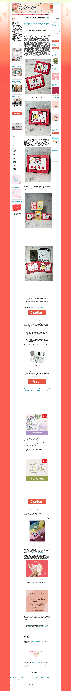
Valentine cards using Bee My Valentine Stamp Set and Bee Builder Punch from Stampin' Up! (36, 24)
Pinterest (39, 626)
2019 (13, 158)
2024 (13, 151)
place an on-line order (36, 621)
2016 (13, 162)
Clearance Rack (32, 627)
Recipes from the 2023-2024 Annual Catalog (36, 552)
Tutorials (33, 14)
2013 (13, 166)
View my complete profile (15, 42)
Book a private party (39, 14)
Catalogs (23, 14)
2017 (13, 161)
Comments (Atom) (39, 672)
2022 (13, 154)
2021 (13, 155)
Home (13, 14)
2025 (13, 150)
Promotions (28, 14)
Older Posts (47, 669)
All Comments (55, 33)
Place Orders (18, 14)
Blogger (37, 688)
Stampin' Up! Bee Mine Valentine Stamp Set (35, 665)
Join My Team (46, 14)
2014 (13, 165)
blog (45, 625)
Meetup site (29, 626)
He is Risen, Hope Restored (16, 143)
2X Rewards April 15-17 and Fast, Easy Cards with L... (16, 140)
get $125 (39, 622)
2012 (13, 168)
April (14, 137)
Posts (54, 31)
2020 (13, 157)
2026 (13, 136)
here (33, 232)
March (14, 145)
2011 (13, 169)
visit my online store (40, 307)
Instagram (42, 626)
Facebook (46, 626)
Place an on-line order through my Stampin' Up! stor (36, 641)
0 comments (38, 662)
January (14, 148)
